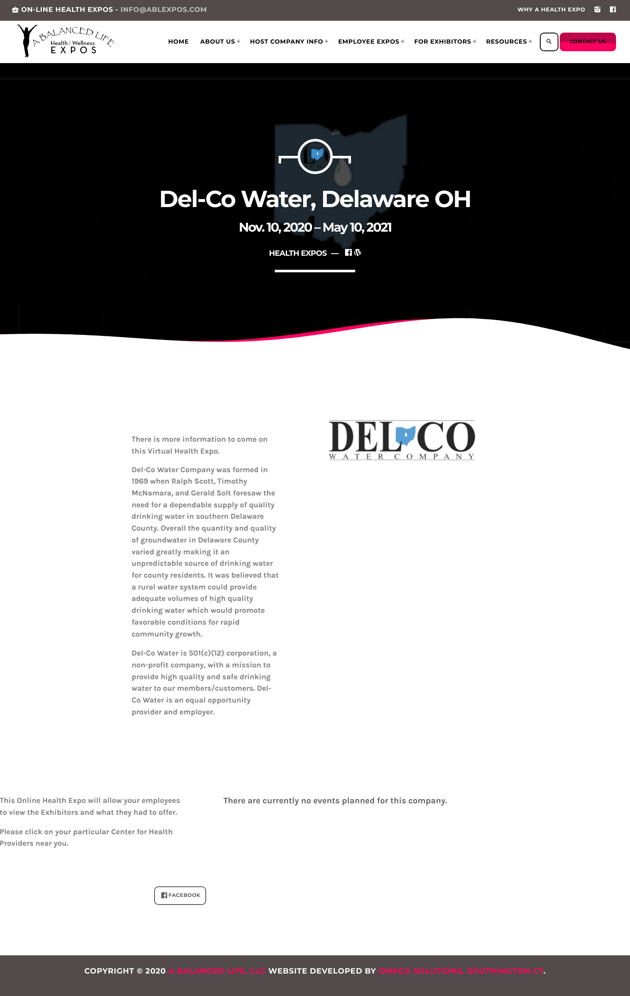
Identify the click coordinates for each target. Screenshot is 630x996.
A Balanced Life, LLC (217, 971)
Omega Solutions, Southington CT (461, 971)
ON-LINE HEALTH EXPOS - (109, 10)
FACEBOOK (180, 895)
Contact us (588, 42)
